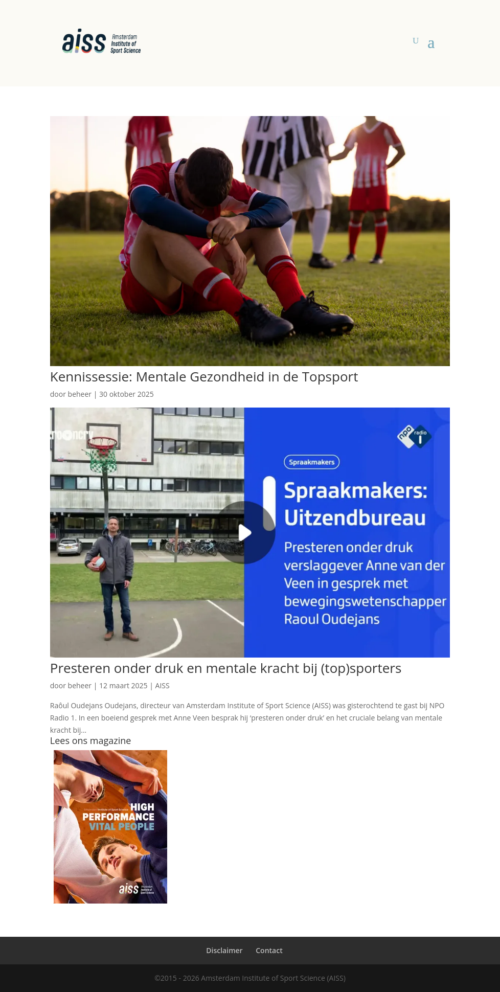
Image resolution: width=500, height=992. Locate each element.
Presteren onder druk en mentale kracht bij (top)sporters (226, 668)
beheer (80, 394)
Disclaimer (224, 950)
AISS (162, 685)
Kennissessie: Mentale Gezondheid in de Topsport (204, 376)
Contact (269, 950)
